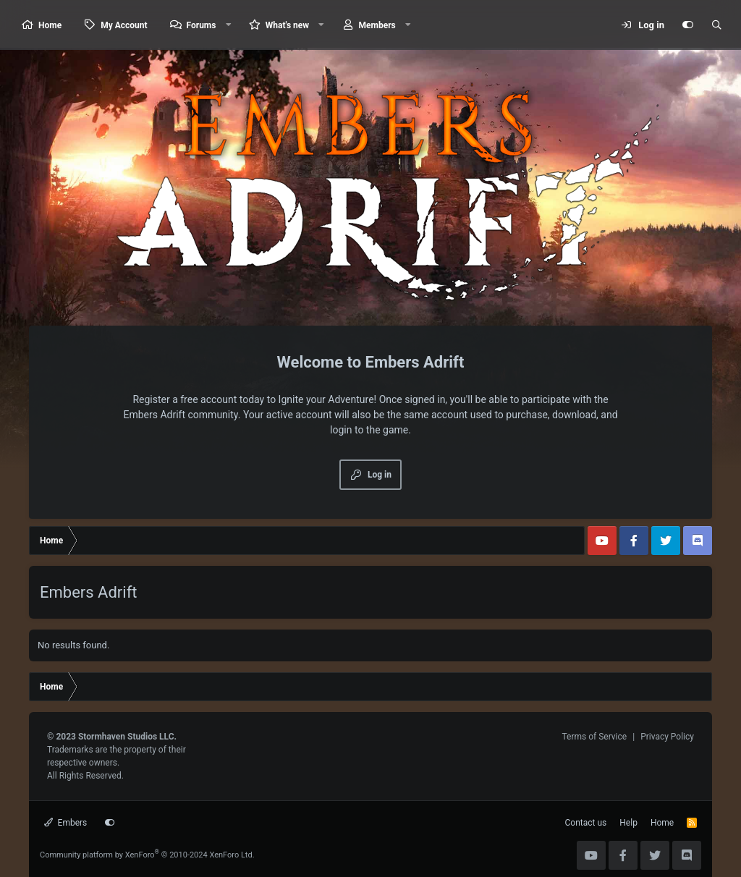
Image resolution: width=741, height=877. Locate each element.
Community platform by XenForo (147, 855)
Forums (201, 25)
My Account (124, 25)
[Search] (716, 25)
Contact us (586, 823)
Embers (65, 823)
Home (50, 25)
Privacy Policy (667, 737)
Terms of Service (594, 737)
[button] (228, 25)
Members (377, 25)
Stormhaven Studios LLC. (127, 737)
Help (628, 823)
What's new (287, 25)
